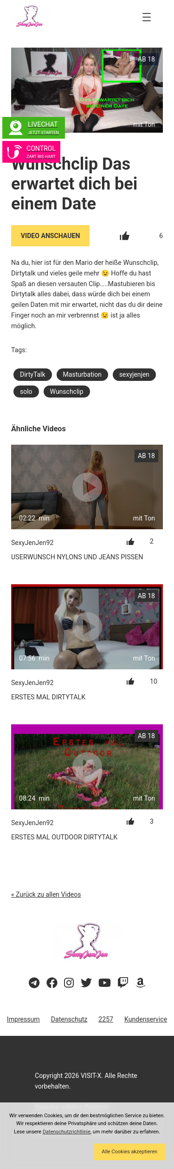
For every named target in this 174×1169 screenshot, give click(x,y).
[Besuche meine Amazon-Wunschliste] (140, 983)
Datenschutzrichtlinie (66, 1132)
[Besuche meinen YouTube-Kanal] (104, 983)
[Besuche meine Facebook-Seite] (52, 983)
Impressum (23, 1019)
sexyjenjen (134, 374)
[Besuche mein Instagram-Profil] (69, 983)
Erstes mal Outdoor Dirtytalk (64, 837)
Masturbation (82, 374)
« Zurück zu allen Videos (46, 894)
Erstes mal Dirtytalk (48, 697)
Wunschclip (67, 391)
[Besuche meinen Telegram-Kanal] (34, 983)
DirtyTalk (32, 374)
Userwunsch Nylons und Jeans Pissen (77, 557)
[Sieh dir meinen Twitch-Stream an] (123, 983)
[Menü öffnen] (147, 17)
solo (26, 391)
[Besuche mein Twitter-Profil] (86, 983)
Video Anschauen (50, 235)
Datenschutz (69, 1019)
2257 (105, 1019)
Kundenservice (145, 1019)
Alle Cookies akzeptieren (129, 1152)
